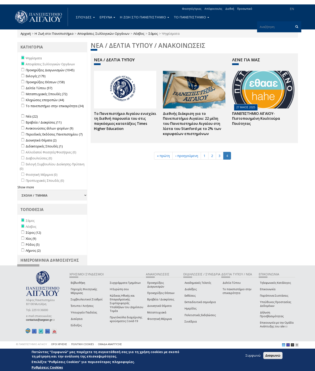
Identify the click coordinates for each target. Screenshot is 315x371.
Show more (25, 187)
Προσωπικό (244, 9)
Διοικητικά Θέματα (159, 306)
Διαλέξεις (191, 289)
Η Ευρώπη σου (119, 289)
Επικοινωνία (267, 289)
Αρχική (26, 33)
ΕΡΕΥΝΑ (107, 17)
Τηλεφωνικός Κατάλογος (275, 283)
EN (292, 9)
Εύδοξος (76, 325)
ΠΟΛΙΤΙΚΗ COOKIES (82, 344)
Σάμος (153, 33)
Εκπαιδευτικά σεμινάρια (200, 302)
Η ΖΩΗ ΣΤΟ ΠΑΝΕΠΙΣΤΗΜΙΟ (144, 17)
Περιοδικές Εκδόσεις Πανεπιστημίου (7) (54, 134)
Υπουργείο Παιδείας (84, 312)
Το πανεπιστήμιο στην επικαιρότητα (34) (55, 106)
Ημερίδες (191, 308)
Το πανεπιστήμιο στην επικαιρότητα (237, 291)
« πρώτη (163, 155)
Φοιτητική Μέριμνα (159, 319)
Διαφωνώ (273, 355)
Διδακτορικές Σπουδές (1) (44, 146)
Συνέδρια (191, 321)
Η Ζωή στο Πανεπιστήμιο (54, 33)
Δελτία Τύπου (232, 283)
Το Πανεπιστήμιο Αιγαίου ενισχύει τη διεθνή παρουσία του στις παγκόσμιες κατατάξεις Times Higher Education (125, 121)
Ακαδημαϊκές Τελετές (198, 283)
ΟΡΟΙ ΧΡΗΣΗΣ (59, 344)
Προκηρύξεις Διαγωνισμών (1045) (50, 70)
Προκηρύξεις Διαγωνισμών (155, 284)
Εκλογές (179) (36, 76)
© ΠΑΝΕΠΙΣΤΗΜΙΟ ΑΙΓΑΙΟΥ (31, 344)
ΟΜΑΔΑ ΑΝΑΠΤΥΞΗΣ (110, 344)
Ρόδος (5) (33, 244)
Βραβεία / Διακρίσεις (160, 299)
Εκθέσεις (190, 296)
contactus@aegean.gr (40, 319)
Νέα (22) (32, 116)
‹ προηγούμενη (186, 155)
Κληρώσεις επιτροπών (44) (45, 100)
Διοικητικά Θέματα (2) (41, 140)
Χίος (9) (31, 238)
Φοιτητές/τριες (191, 9)
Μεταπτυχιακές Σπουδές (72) (46, 94)
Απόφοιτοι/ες (213, 9)
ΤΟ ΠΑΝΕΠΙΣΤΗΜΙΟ (191, 17)
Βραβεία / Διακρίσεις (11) (44, 122)
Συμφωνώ (253, 355)
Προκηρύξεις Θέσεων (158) (45, 82)
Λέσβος (139, 33)
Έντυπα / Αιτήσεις (82, 306)
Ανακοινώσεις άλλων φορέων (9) (49, 128)
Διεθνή (229, 9)
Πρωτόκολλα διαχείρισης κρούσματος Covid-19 (126, 319)
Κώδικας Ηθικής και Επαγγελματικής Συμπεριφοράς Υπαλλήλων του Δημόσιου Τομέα (126, 303)
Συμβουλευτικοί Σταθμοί (87, 299)
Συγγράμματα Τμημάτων (125, 283)
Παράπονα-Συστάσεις (274, 296)
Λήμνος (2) (33, 250)
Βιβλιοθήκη (78, 283)
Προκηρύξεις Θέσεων (160, 293)
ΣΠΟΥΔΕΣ (85, 17)
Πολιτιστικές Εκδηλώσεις (200, 315)
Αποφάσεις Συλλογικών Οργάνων (103, 33)
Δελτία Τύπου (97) (39, 88)
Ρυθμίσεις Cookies (47, 367)
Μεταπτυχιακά (156, 312)
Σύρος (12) (33, 232)
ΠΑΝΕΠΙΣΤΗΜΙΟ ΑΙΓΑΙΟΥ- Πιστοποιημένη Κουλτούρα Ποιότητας (256, 118)
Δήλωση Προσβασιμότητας (272, 314)
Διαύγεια (76, 319)
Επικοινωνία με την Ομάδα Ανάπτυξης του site (277, 324)
